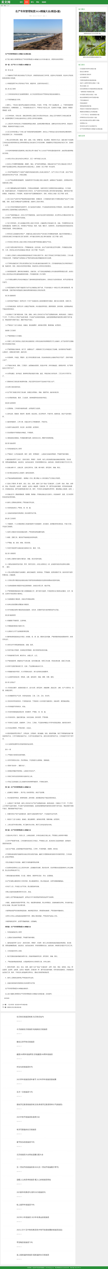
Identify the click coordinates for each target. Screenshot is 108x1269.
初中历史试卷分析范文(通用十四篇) (89, 120)
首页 (21, 2)
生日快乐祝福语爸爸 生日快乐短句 (30, 1017)
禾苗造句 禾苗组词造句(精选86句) (89, 109)
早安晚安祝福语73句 (25, 1242)
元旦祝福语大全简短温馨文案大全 (30, 1155)
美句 (32, 2)
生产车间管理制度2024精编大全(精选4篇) (91, 129)
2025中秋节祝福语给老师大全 (28, 1117)
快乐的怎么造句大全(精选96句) (88, 126)
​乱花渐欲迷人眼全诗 (85, 74)
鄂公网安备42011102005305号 (62, 1267)
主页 (2, 5)
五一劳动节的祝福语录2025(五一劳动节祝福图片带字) (38, 1167)
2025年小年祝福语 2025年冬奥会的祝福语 (33, 1217)
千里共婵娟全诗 (84, 100)
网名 (37, 2)
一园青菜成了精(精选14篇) (87, 91)
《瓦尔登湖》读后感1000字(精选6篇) (17, 1004)
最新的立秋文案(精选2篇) (14, 1007)
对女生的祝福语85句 (25, 1067)
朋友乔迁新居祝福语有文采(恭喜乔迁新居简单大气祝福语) (39, 1104)
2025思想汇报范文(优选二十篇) (88, 94)
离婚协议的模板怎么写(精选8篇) (89, 111)
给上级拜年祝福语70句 (25, 1205)
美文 (26, 2)
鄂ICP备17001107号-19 (75, 1267)
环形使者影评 (83, 103)
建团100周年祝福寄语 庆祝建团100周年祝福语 (35, 1054)
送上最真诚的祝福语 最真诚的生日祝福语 (33, 1255)
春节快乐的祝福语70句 (25, 1142)
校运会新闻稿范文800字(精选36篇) (89, 97)
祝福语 (44, 2)
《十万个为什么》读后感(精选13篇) (89, 114)
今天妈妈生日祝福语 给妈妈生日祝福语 (32, 1029)
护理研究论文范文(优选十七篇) (88, 117)
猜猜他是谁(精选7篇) (85, 106)
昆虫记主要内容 (84, 71)
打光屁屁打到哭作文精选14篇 (88, 68)
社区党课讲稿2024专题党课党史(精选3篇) (91, 89)
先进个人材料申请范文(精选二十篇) (89, 83)
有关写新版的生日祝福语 (26, 1130)
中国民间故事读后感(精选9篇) (88, 80)
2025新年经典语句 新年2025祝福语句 (31, 1192)
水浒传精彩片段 (84, 77)
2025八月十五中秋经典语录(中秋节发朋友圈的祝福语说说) (39, 1230)
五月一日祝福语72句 (25, 1092)
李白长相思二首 (84, 86)
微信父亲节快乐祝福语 (25, 1042)
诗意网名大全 (83, 123)
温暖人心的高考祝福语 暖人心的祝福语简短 (34, 1180)
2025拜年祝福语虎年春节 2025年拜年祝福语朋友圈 (36, 1079)
